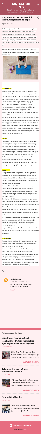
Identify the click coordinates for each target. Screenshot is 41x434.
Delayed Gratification (12, 397)
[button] (38, 18)
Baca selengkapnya (31, 362)
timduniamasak (15, 279)
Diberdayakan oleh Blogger (20, 425)
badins (25, 429)
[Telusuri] (38, 4)
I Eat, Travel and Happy (20, 5)
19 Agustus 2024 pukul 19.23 (20, 281)
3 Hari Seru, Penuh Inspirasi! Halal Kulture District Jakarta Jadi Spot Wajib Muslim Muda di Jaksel (18, 341)
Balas (12, 290)
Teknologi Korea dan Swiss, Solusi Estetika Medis (15, 370)
